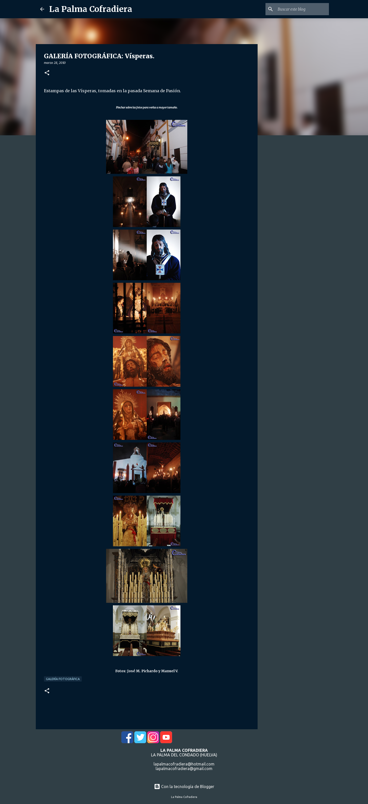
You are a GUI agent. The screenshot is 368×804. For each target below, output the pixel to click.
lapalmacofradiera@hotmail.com (184, 764)
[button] (47, 73)
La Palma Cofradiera (90, 9)
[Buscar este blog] (302, 9)
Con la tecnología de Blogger (184, 786)
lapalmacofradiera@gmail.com (184, 768)
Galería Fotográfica (63, 679)
